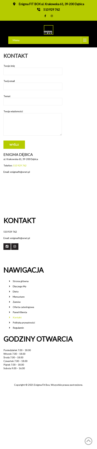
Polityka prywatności (24, 322)
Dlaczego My (19, 286)
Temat (32, 99)
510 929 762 (51, 9)
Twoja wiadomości (32, 123)
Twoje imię (32, 68)
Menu (16, 40)
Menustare (19, 296)
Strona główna (21, 281)
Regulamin (18, 327)
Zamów (17, 301)
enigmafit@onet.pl (20, 238)
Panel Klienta (20, 312)
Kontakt (17, 317)
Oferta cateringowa (23, 307)
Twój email (32, 83)
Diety (16, 291)
